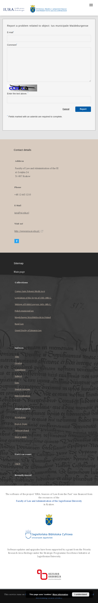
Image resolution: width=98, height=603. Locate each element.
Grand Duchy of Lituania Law (28, 330)
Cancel (66, 109)
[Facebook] (16, 241)
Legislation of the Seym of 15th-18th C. (33, 297)
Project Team (21, 424)
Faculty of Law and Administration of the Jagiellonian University (49, 501)
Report (83, 109)
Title (17, 356)
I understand (80, 594)
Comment (12, 45)
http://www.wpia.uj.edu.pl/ (28, 231)
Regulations (20, 417)
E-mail (10, 32)
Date (17, 382)
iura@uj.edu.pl (21, 212)
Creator (18, 363)
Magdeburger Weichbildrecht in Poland (33, 317)
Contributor (20, 369)
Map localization (22, 395)
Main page (19, 271)
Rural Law (19, 324)
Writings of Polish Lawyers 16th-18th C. (33, 304)
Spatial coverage (22, 389)
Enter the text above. (17, 93)
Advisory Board (22, 430)
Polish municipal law (24, 310)
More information (60, 594)
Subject (18, 376)
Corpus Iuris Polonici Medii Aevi (30, 291)
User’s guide (21, 437)
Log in (17, 464)
